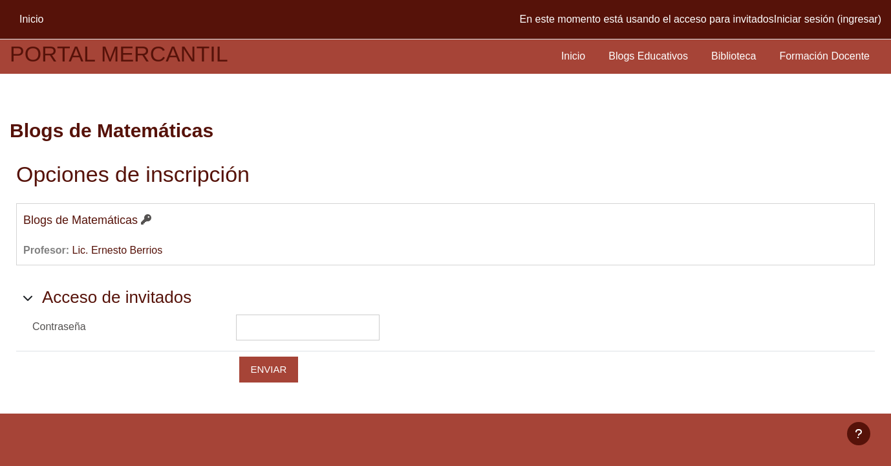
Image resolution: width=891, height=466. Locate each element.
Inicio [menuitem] (31, 19)
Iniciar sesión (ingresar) (827, 19)
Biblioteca (733, 55)
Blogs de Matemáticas (80, 220)
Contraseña (59, 326)
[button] (27, 297)
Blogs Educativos (648, 55)
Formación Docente (824, 55)
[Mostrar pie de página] (858, 433)
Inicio (573, 55)
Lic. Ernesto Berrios (117, 250)
